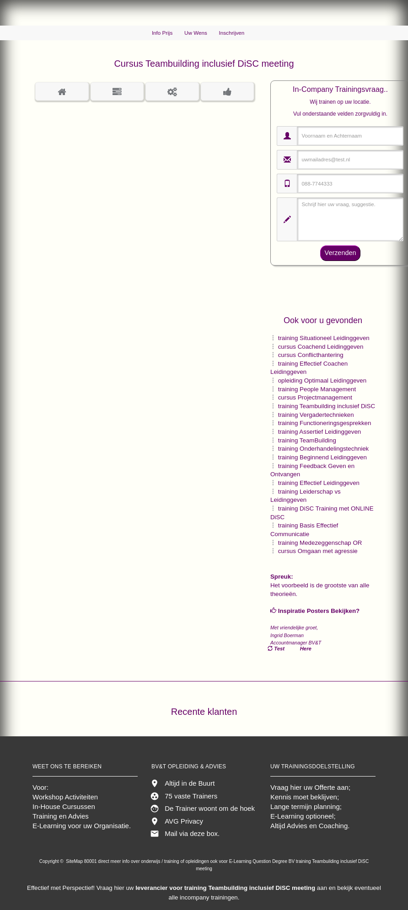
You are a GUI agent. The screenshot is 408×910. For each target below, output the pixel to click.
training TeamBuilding (307, 440)
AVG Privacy (184, 821)
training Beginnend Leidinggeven (322, 457)
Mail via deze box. (192, 833)
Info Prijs (162, 33)
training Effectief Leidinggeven (319, 482)
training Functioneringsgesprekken (324, 423)
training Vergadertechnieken (316, 414)
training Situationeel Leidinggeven (324, 338)
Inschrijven (232, 33)
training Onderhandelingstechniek (323, 448)
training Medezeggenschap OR (320, 542)
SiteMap (75, 861)
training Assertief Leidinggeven (319, 431)
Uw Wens (195, 33)
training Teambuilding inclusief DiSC (326, 406)
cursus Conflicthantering (311, 354)
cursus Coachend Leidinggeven (321, 346)
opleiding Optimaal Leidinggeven (322, 380)
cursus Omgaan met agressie (318, 551)
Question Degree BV (273, 861)
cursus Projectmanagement (315, 397)
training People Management (317, 389)
